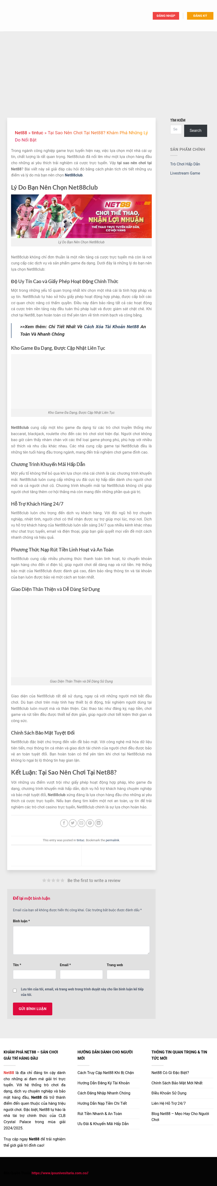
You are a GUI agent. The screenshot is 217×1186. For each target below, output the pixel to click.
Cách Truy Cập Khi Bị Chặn (105, 1072)
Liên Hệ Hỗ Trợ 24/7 (169, 1103)
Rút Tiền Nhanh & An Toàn (99, 1113)
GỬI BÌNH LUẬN (33, 1009)
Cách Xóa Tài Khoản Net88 (111, 326)
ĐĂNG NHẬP (166, 16)
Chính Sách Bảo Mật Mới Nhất (177, 1083)
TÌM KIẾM (177, 120)
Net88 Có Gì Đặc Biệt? (170, 1072)
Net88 (21, 132)
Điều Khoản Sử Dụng (169, 1093)
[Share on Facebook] (64, 823)
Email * (65, 965)
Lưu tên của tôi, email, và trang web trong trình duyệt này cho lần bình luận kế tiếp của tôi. (82, 991)
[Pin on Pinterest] (90, 823)
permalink (112, 840)
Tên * (17, 965)
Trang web (115, 965)
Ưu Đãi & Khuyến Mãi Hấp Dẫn (103, 1124)
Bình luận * (21, 921)
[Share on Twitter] (73, 823)
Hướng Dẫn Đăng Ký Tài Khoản (103, 1083)
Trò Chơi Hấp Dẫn (185, 164)
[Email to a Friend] (81, 823)
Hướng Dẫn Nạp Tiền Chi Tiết (102, 1103)
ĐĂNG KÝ (200, 16)
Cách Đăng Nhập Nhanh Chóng (103, 1093)
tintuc (37, 132)
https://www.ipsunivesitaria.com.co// (60, 1173)
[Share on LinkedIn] (99, 823)
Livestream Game (185, 173)
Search (195, 130)
